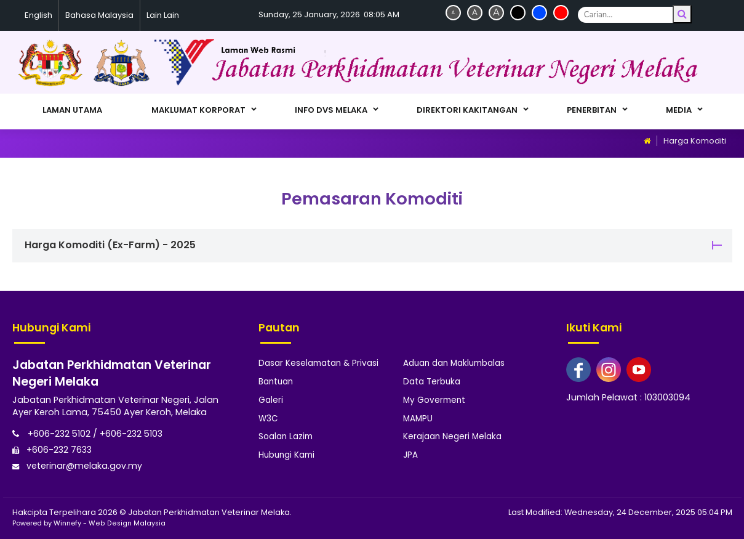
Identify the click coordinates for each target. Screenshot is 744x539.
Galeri (270, 399)
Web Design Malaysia (126, 522)
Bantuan (275, 381)
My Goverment (434, 399)
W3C (268, 417)
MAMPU (418, 417)
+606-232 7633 (52, 449)
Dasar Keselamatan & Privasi (318, 363)
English (38, 15)
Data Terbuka (431, 381)
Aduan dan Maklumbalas (454, 363)
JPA (410, 452)
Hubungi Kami (286, 452)
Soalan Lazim (285, 434)
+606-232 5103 (132, 434)
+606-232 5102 (51, 434)
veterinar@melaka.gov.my (77, 464)
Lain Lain (162, 15)
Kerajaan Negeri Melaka (452, 434)
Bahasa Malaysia (99, 15)
